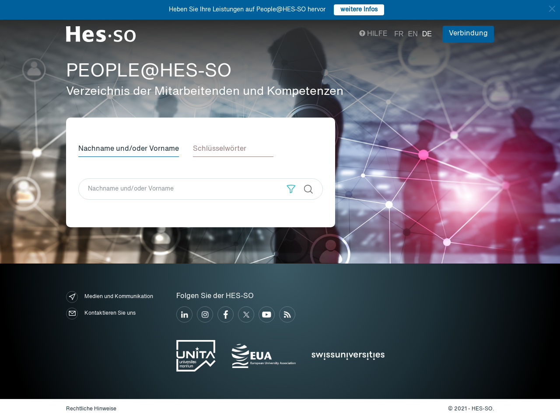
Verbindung (468, 33)
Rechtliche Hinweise (91, 409)
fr (398, 34)
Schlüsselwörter (219, 149)
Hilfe (373, 34)
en (413, 34)
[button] (291, 189)
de (427, 34)
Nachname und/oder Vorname (128, 149)
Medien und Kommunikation (109, 297)
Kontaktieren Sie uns (101, 313)
